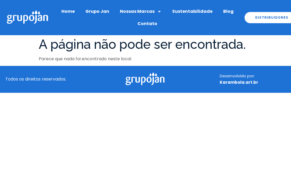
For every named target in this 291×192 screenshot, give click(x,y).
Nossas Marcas (141, 11)
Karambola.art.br (239, 82)
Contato (147, 24)
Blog (228, 11)
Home (68, 11)
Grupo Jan (97, 11)
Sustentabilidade (192, 11)
